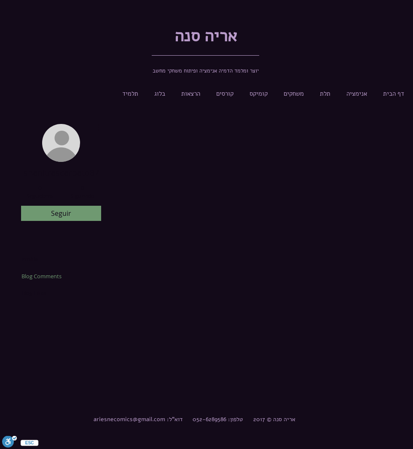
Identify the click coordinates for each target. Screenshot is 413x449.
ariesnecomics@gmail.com (129, 419)
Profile (29, 259)
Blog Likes (33, 293)
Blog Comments (41, 276)
